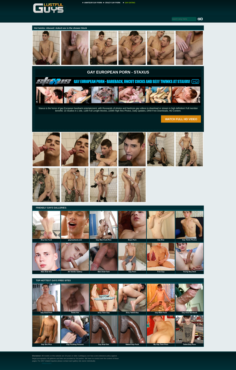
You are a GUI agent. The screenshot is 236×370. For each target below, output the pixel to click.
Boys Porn (132, 226)
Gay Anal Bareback (189, 298)
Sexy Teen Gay (104, 298)
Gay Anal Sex (104, 330)
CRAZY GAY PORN (112, 3)
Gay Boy (161, 226)
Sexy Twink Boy (132, 298)
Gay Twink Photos (189, 226)
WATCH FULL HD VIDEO (181, 119)
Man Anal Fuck (104, 258)
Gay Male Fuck (161, 298)
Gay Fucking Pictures (75, 330)
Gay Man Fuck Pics (104, 226)
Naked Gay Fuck (132, 330)
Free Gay (161, 258)
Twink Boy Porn (189, 330)
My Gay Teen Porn (161, 330)
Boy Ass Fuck (46, 226)
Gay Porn (132, 258)
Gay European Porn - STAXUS (118, 72)
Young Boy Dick (189, 258)
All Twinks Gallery (75, 258)
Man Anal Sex (46, 258)
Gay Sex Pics (46, 330)
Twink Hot (75, 298)
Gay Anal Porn (46, 298)
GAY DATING (130, 3)
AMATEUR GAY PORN (93, 3)
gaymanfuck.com (75, 226)
